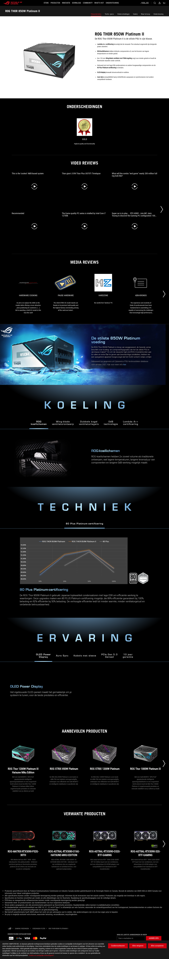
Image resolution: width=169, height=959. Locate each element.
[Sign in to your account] (159, 3)
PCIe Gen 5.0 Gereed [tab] (109, 656)
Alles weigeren (137, 946)
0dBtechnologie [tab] (111, 423)
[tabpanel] (84, 573)
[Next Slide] (161, 209)
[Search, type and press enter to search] (154, 2)
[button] (52, 3)
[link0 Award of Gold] (84, 131)
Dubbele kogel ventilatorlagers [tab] (89, 423)
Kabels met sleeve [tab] (85, 656)
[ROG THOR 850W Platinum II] (58, 928)
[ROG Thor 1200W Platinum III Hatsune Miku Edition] (23, 758)
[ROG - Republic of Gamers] (13, 3)
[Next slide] (164, 763)
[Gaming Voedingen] (22, 928)
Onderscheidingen (123, 14)
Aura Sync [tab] (62, 656)
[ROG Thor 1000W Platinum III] (145, 758)
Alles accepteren (157, 946)
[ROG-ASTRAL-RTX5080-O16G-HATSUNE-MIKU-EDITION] (64, 840)
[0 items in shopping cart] (164, 3)
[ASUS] (144, 2)
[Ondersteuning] (116, 3)
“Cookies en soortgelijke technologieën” (41, 955)
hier (124, 365)
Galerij (135, 14)
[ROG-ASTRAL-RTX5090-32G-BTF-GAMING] (145, 840)
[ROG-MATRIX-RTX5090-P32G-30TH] (23, 840)
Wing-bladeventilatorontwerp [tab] (63, 423)
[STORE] (41, 3)
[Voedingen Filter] (38, 928)
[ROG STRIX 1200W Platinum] (104, 758)
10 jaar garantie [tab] (128, 656)
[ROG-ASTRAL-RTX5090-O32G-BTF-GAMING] (104, 840)
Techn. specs (109, 14)
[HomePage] (9, 928)
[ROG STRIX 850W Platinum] (64, 758)
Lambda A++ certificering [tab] (130, 423)
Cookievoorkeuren (118, 946)
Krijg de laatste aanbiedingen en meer (132, 935)
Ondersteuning (158, 14)
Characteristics (96, 14)
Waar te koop (145, 14)
